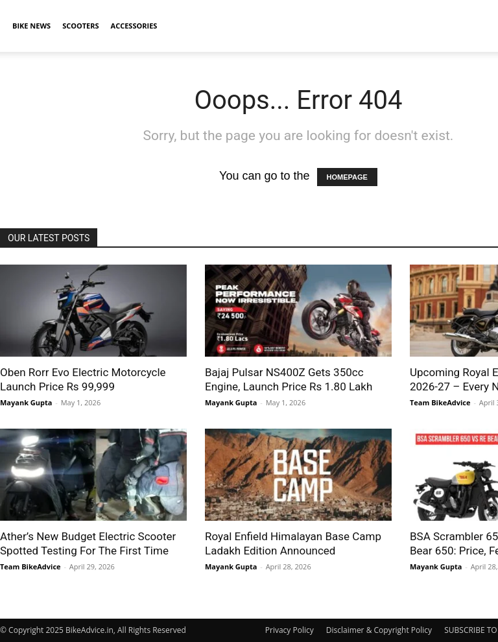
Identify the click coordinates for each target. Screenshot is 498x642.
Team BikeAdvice (440, 402)
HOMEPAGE (347, 177)
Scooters (80, 25)
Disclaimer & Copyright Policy (379, 630)
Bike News (31, 25)
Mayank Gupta (26, 402)
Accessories (134, 25)
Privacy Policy (289, 630)
